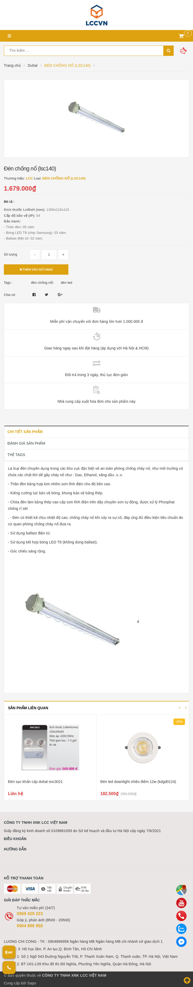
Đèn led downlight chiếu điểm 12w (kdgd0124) (138, 782)
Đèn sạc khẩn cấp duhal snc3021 (35, 782)
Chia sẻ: (10, 295)
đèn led (66, 283)
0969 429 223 (30, 913)
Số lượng (10, 254)
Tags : (8, 283)
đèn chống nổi (42, 283)
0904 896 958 (30, 926)
